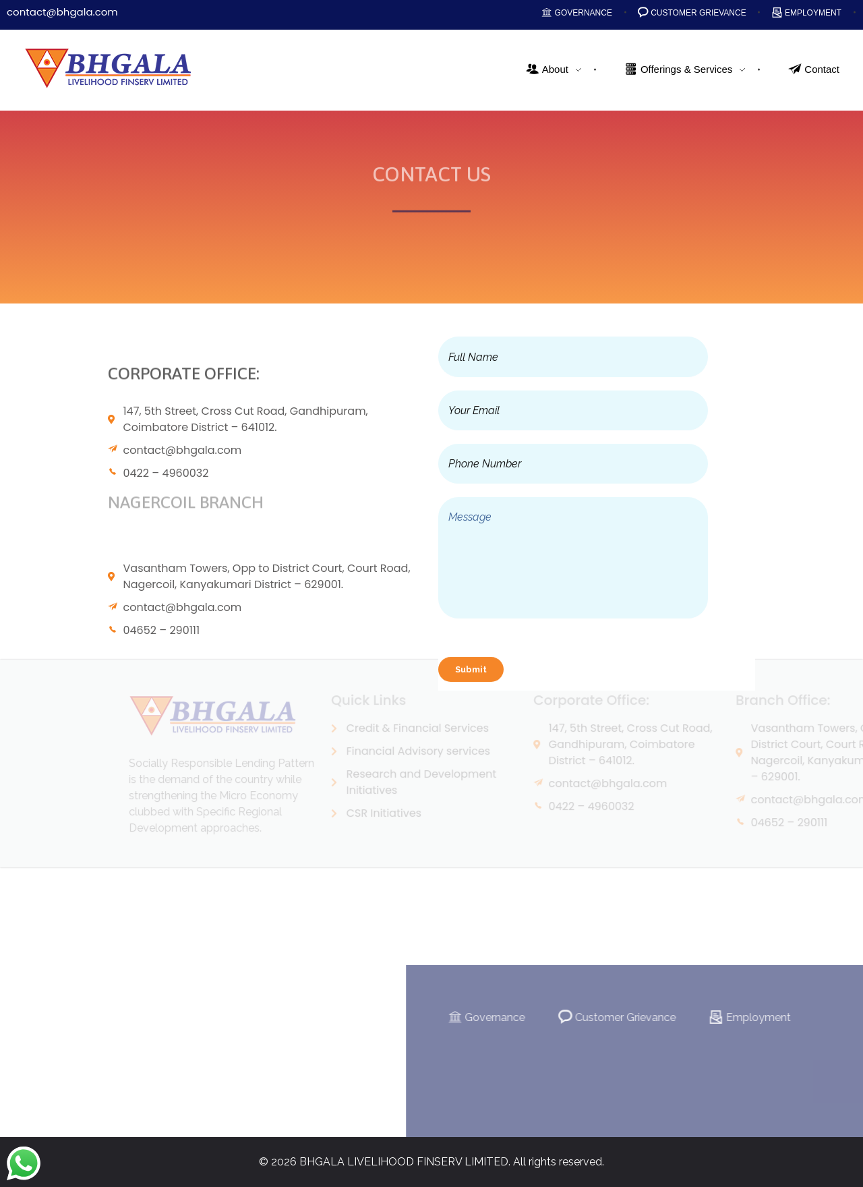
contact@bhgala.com (62, 12)
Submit (471, 672)
